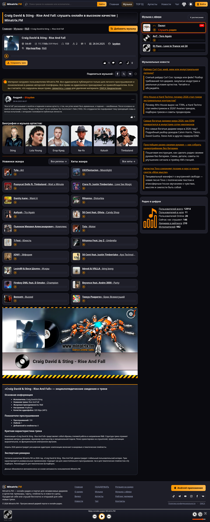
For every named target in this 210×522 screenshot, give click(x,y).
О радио (79, 491)
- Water (89, 226)
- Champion (36, 282)
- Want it (26, 198)
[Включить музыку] (102, 516)
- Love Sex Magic (107, 184)
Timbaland (127, 150)
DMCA (202, 503)
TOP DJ (140, 4)
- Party (100, 282)
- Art (19, 170)
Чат (177, 4)
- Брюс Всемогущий (103, 296)
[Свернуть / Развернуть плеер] (204, 513)
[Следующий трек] (108, 516)
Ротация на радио (124, 486)
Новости (166, 4)
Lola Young (36, 150)
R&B (27, 28)
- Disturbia (93, 198)
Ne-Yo (81, 150)
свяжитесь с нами (61, 88)
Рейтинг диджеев (124, 496)
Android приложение (188, 488)
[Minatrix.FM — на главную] (12, 4)
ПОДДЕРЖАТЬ (102, 486)
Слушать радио (167, 29)
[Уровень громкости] (198, 519)
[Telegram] (179, 496)
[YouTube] (185, 496)
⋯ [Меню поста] (132, 99)
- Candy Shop (100, 212)
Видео (78, 496)
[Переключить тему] (191, 4)
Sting (13, 150)
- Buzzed (23, 296)
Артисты (152, 4)
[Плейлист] (200, 514)
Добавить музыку (123, 28)
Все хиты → (128, 161)
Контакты (120, 501)
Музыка (127, 4)
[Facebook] (197, 496)
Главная (114, 4)
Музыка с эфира (123, 491)
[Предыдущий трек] (94, 516)
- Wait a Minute (39, 184)
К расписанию (196, 17)
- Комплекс (40, 226)
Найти (102, 4)
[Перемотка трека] (73, 56)
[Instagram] (191, 496)
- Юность (22, 240)
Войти (201, 4)
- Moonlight (97, 170)
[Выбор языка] (184, 4)
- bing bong (97, 268)
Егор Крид (58, 150)
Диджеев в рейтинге (170, 223)
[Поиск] (65, 4)
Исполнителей (167, 226)
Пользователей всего (171, 208)
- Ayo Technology (110, 254)
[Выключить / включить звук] (194, 514)
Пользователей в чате (171, 212)
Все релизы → (59, 161)
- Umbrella (99, 240)
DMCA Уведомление (110, 88)
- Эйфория (23, 254)
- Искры (31, 268)
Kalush (104, 150)
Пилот (161, 25)
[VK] (203, 496)
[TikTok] (173, 496)
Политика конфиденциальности (181, 503)
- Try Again (24, 212)
